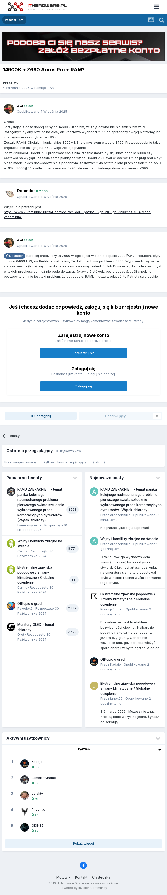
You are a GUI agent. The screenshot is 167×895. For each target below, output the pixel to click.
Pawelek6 (25, 608)
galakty (37, 793)
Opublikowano (42, 111)
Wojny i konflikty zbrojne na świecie (129, 539)
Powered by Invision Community (83, 888)
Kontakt (81, 877)
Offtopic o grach (30, 604)
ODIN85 (37, 825)
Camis (22, 551)
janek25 (116, 698)
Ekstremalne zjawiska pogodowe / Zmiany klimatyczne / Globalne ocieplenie (127, 599)
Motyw (63, 877)
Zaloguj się (83, 386)
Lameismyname (29, 525)
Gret (20, 634)
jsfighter (116, 609)
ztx (16, 83)
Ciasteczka (101, 877)
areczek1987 (120, 515)
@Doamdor (14, 256)
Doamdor (26, 190)
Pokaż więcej (83, 843)
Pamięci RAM (44, 88)
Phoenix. (38, 809)
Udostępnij (41, 416)
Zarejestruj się (83, 353)
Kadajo (115, 664)
